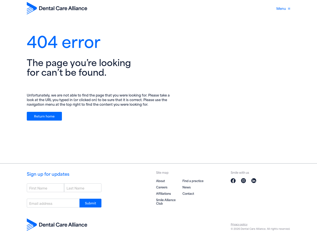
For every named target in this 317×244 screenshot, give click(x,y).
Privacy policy (239, 224)
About (160, 180)
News (186, 187)
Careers (162, 187)
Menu (283, 8)
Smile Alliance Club (166, 201)
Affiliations (163, 193)
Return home (44, 116)
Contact (188, 193)
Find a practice (193, 180)
